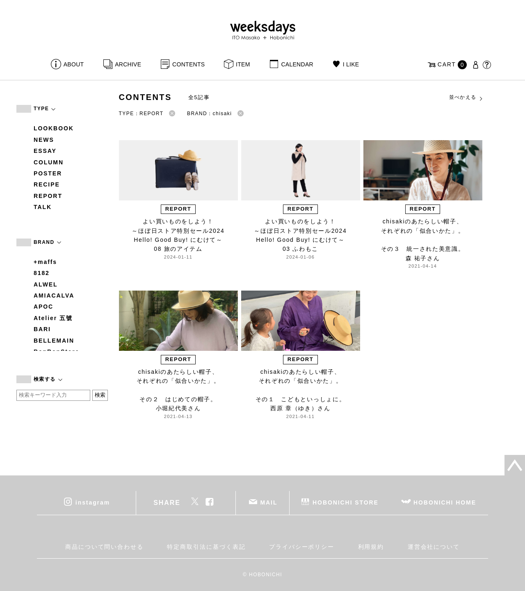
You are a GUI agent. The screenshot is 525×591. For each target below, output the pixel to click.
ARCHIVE (128, 64)
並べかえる (466, 97)
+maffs (45, 262)
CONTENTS (188, 64)
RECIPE (47, 184)
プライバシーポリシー (301, 546)
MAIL (269, 502)
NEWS (44, 139)
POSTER (48, 173)
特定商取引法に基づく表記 (206, 546)
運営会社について (434, 546)
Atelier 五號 (53, 318)
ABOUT (74, 64)
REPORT (48, 196)
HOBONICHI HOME (444, 502)
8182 (42, 273)
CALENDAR (297, 64)
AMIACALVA (54, 295)
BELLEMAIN (54, 340)
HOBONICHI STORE (346, 502)
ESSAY (45, 151)
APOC (43, 306)
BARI (42, 329)
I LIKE (351, 64)
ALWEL (46, 284)
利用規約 (371, 546)
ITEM (243, 64)
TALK (43, 207)
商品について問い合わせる (104, 546)
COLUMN (49, 162)
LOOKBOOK (54, 128)
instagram (92, 502)
